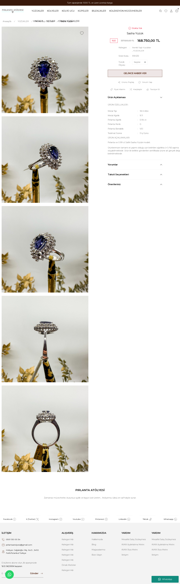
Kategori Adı (67, 539)
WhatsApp (165, 579)
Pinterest (101, 519)
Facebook (9, 519)
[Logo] (13, 11)
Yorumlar (113, 164)
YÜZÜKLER (138, 50)
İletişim (125, 555)
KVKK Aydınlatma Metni (133, 544)
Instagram (55, 519)
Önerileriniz (114, 184)
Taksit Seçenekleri (118, 174)
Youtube (78, 519)
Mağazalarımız (98, 550)
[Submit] (36, 574)
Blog (94, 544)
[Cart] (176, 11)
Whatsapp (170, 519)
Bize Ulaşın (97, 555)
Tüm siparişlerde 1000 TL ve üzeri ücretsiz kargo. (90, 3)
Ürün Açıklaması (117, 97)
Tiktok (147, 519)
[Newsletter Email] (22, 574)
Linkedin (124, 519)
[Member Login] (171, 11)
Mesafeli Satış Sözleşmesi (134, 539)
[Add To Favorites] (82, 33)
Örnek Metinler (69, 565)
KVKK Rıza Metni (130, 550)
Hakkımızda (97, 539)
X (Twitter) (32, 519)
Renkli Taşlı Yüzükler (141, 47)
